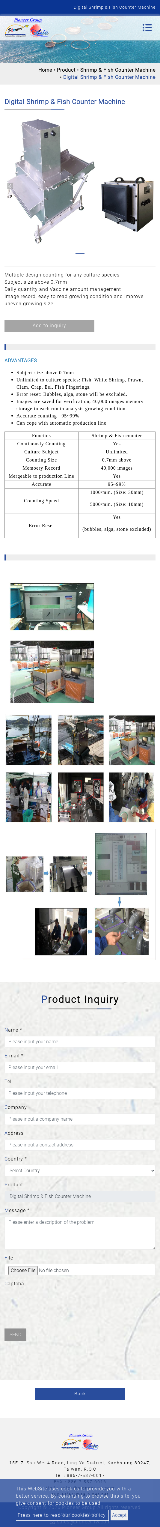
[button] (9, 186)
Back (80, 1394)
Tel (8, 1081)
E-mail (14, 1056)
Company (15, 1107)
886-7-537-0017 (86, 1475)
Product (66, 70)
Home (45, 70)
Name (13, 1030)
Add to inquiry (49, 325)
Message (17, 1210)
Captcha (14, 1283)
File (8, 1258)
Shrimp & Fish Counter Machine (118, 70)
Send (15, 1334)
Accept (119, 1515)
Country (15, 1159)
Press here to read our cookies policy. (62, 1515)
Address (14, 1133)
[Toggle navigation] (147, 28)
